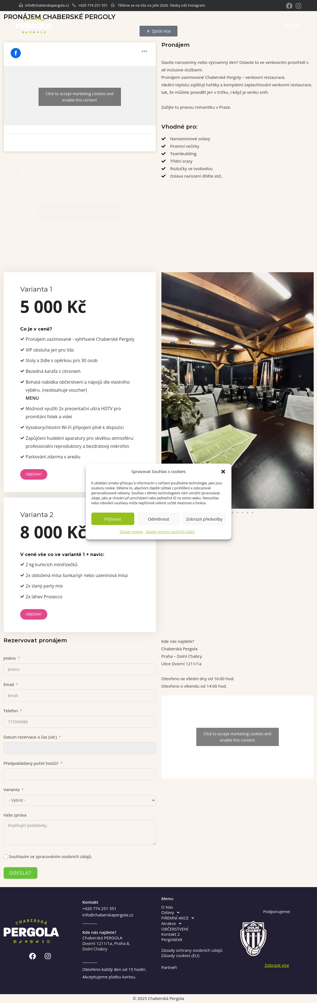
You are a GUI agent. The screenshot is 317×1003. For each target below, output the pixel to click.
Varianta (12, 789)
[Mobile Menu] (293, 25)
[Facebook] (289, 6)
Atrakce (173, 923)
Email (9, 684)
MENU (32, 398)
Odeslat (20, 873)
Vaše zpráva (15, 815)
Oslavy (172, 912)
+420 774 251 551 (93, 5)
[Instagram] (297, 6)
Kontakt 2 (170, 934)
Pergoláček (171, 939)
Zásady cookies (131, 531)
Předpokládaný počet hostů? (31, 763)
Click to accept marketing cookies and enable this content (79, 97)
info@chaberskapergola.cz (47, 5)
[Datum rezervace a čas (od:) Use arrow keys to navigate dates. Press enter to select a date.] (80, 748)
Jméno (10, 658)
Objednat (34, 474)
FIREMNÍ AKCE (179, 918)
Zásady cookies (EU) (180, 955)
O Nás (167, 907)
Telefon (11, 710)
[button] (223, 471)
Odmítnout (158, 519)
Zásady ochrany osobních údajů (170, 531)
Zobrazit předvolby (204, 519)
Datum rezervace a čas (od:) (30, 737)
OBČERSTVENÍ (175, 929)
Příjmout (112, 519)
